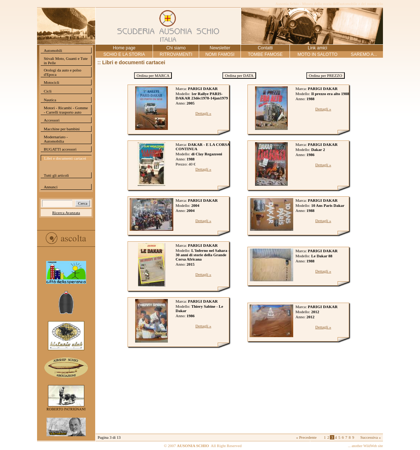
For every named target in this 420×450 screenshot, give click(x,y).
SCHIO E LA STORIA (124, 54)
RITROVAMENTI (175, 54)
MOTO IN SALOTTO (318, 54)
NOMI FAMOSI (219, 54)
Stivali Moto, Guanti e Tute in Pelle (66, 60)
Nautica (50, 100)
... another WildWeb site (365, 446)
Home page (124, 47)
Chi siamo (176, 47)
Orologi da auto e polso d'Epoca (62, 72)
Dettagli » (203, 113)
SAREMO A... (364, 54)
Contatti (265, 47)
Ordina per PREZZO (325, 75)
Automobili (53, 50)
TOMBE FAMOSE (265, 54)
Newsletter (220, 47)
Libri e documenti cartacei (65, 158)
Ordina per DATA (239, 75)
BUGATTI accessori (60, 149)
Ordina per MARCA (153, 75)
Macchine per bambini (62, 129)
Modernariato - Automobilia (56, 139)
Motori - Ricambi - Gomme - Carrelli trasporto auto (66, 110)
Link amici (317, 47)
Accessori (51, 120)
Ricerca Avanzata (66, 212)
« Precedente (306, 437)
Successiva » (370, 437)
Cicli (47, 91)
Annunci (50, 187)
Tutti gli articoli (56, 175)
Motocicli (51, 82)
